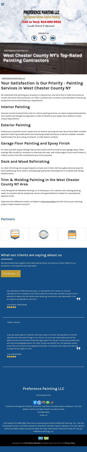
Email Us (43, 415)
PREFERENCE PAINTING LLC (16, 50)
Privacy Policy (70, 443)
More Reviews (11, 273)
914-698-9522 (43, 412)
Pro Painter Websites (33, 443)
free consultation (49, 201)
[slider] (11, 307)
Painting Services (43, 395)
